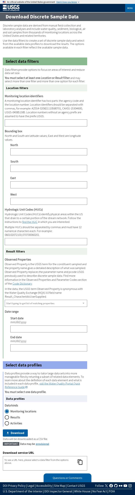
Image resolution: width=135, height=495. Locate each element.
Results (15, 417)
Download (15, 433)
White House (82, 491)
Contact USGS (76, 486)
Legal (30, 486)
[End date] (48, 347)
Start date (17, 318)
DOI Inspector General (58, 491)
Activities (16, 423)
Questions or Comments (67, 478)
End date (16, 337)
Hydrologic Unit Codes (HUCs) (24, 209)
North (14, 145)
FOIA (112, 491)
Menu (130, 8)
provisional (42, 444)
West (13, 194)
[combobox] (46, 303)
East (13, 178)
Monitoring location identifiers (24, 96)
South (14, 161)
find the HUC (29, 222)
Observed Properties (18, 259)
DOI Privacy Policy (14, 486)
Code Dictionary (22, 283)
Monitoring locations (23, 411)
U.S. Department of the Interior (22, 491)
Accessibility (44, 486)
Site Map (59, 486)
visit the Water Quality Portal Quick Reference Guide (42, 385)
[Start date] (48, 328)
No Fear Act (99, 491)
